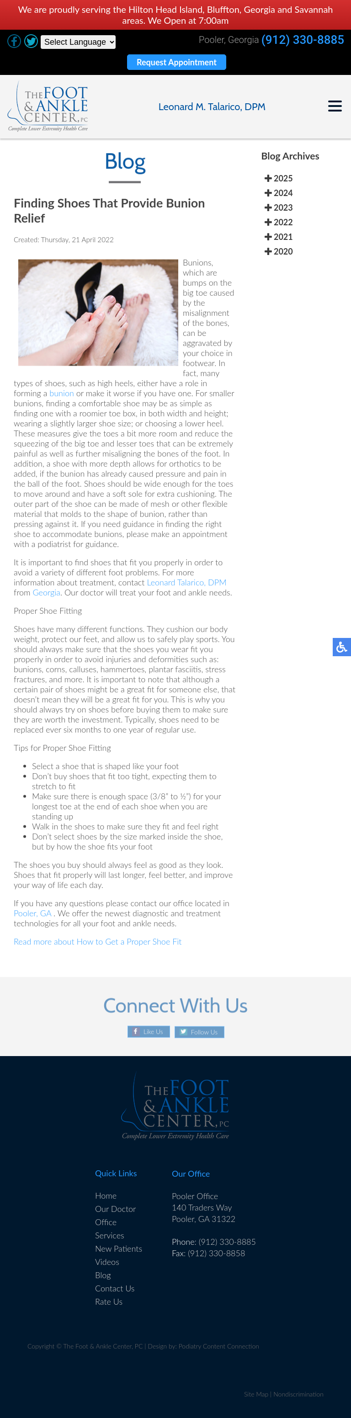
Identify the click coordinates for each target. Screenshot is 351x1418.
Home (106, 1195)
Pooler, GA (32, 914)
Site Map (256, 1394)
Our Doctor (115, 1209)
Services (109, 1235)
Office (106, 1222)
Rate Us (108, 1301)
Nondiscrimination (298, 1394)
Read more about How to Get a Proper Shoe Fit (97, 943)
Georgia (46, 594)
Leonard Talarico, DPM (186, 584)
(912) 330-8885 (302, 40)
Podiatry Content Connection (219, 1346)
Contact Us (115, 1288)
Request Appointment (177, 62)
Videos (107, 1262)
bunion (61, 394)
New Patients (118, 1248)
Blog (103, 1275)
